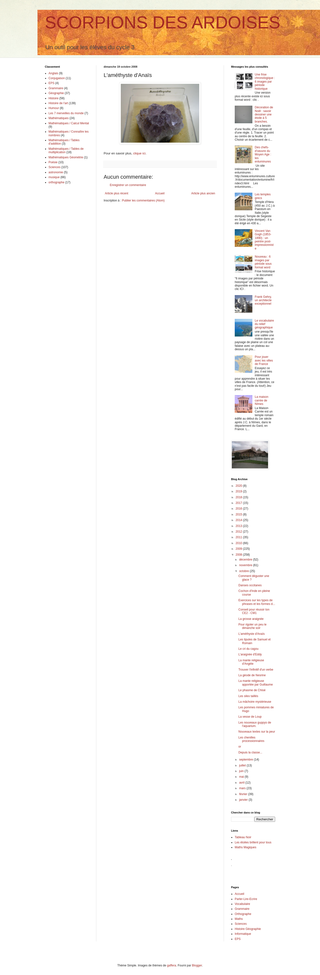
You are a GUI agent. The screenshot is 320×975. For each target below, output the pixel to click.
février (243, 794)
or (239, 746)
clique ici (139, 153)
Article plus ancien (203, 193)
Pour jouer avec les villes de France (264, 360)
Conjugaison (57, 78)
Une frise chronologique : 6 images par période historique (265, 81)
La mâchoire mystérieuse (254, 701)
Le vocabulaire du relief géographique (264, 324)
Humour (54, 108)
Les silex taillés (248, 696)
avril (242, 782)
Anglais (53, 73)
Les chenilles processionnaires (251, 739)
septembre (246, 759)
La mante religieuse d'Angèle (251, 662)
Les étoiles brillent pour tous (253, 842)
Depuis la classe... (250, 752)
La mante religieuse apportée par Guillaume (255, 682)
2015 (239, 514)
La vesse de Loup (250, 716)
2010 (239, 543)
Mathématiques (59, 118)
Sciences (55, 167)
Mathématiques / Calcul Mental (69, 123)
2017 (239, 503)
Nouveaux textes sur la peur (256, 731)
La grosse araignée (251, 619)
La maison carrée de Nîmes (261, 400)
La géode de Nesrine (252, 675)
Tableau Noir (243, 837)
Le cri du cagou (248, 648)
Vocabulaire (242, 904)
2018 (239, 497)
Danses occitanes (250, 585)
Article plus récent (116, 193)
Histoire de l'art (58, 103)
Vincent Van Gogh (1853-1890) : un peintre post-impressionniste (264, 239)
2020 (239, 486)
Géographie (56, 93)
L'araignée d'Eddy (250, 654)
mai (242, 776)
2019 (239, 491)
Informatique (243, 934)
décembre (246, 559)
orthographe (56, 182)
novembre (246, 565)
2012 (239, 531)
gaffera (171, 965)
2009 (239, 548)
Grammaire (56, 88)
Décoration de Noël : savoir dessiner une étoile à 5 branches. (264, 114)
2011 (239, 537)
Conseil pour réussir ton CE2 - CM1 (254, 611)
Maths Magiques (245, 847)
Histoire (54, 98)
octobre (244, 571)
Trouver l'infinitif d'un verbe (255, 669)
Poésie (53, 162)
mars (242, 788)
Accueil (160, 193)
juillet (243, 765)
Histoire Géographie (248, 929)
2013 (239, 526)
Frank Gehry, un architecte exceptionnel (263, 300)
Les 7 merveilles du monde (66, 113)
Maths (239, 919)
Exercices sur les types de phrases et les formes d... (256, 602)
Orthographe (243, 914)
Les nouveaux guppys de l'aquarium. (254, 724)
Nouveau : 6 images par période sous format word (263, 262)
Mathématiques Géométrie (66, 157)
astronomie (56, 172)
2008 (239, 554)
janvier (244, 799)
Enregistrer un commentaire (128, 185)
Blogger (197, 965)
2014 (239, 520)
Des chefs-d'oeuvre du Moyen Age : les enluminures (263, 154)
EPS (51, 83)
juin (242, 771)
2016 (239, 508)
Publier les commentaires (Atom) (143, 200)
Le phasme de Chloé (252, 690)
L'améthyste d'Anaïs (251, 634)
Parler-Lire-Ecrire (246, 899)
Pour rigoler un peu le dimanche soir (252, 626)
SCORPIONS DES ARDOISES (162, 22)
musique (54, 177)
